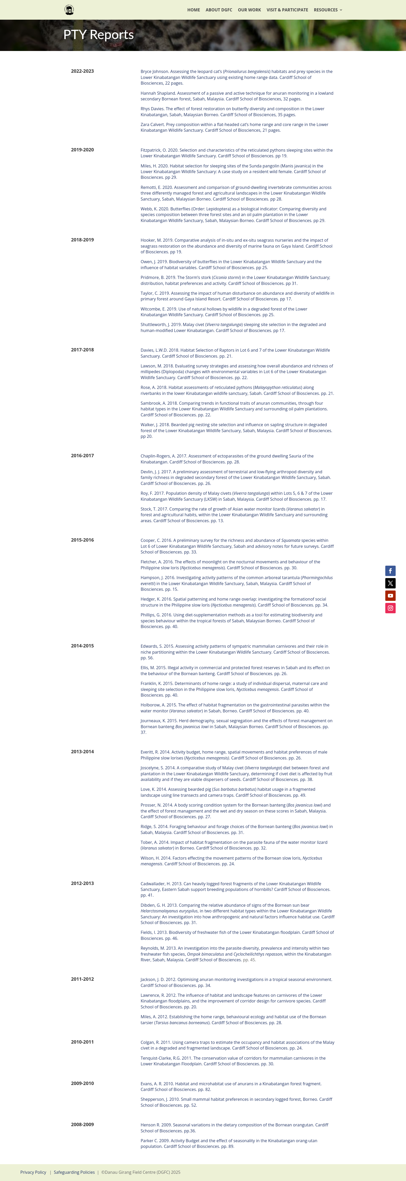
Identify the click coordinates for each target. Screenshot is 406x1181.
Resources (326, 10)
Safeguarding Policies (74, 1172)
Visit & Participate (287, 10)
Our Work (249, 10)
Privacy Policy (33, 1172)
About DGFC (219, 10)
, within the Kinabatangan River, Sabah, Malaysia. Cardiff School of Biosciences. (236, 957)
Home (193, 10)
